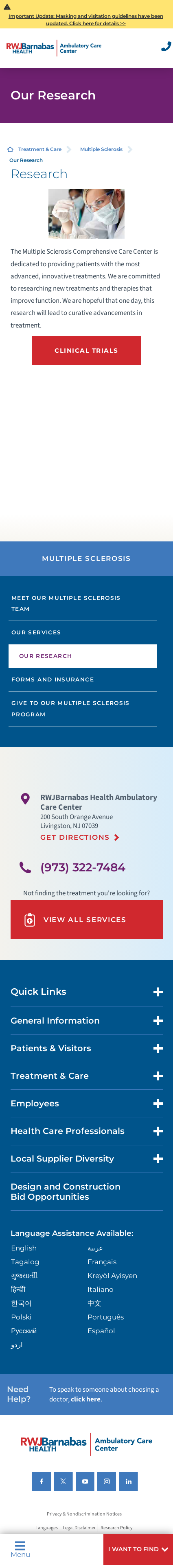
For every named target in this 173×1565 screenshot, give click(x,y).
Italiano (101, 1289)
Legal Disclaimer (79, 1527)
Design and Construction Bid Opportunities (65, 1191)
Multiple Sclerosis (101, 149)
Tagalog (25, 1262)
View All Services (75, 920)
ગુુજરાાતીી (24, 1276)
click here (86, 1399)
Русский (24, 1331)
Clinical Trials (86, 350)
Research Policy (117, 1527)
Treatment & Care (39, 149)
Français (102, 1262)
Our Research (45, 656)
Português (106, 1317)
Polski (21, 1317)
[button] (138, 1549)
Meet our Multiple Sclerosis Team (66, 603)
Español (101, 1331)
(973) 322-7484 (82, 867)
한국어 (21, 1303)
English (24, 1248)
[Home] (54, 48)
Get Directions (75, 837)
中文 (94, 1303)
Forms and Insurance (52, 679)
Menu (20, 1549)
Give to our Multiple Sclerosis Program (70, 708)
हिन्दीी (18, 1289)
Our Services (36, 632)
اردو (17, 1345)
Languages (46, 1527)
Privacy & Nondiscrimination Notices (84, 1514)
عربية (95, 1248)
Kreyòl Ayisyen (112, 1276)
